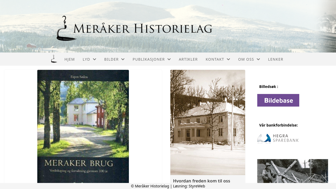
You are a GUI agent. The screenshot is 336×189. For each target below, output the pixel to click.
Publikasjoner (152, 59)
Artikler (188, 59)
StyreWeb (197, 185)
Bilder (114, 59)
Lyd (89, 59)
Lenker (275, 59)
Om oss (249, 59)
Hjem (70, 59)
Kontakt (218, 59)
